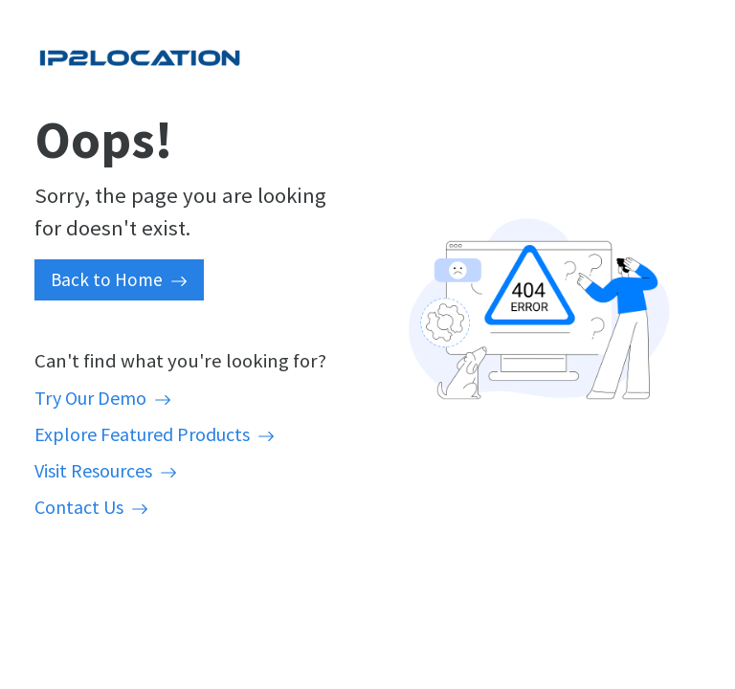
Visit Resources (105, 470)
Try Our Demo (102, 398)
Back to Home (119, 279)
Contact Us (91, 507)
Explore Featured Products (154, 434)
